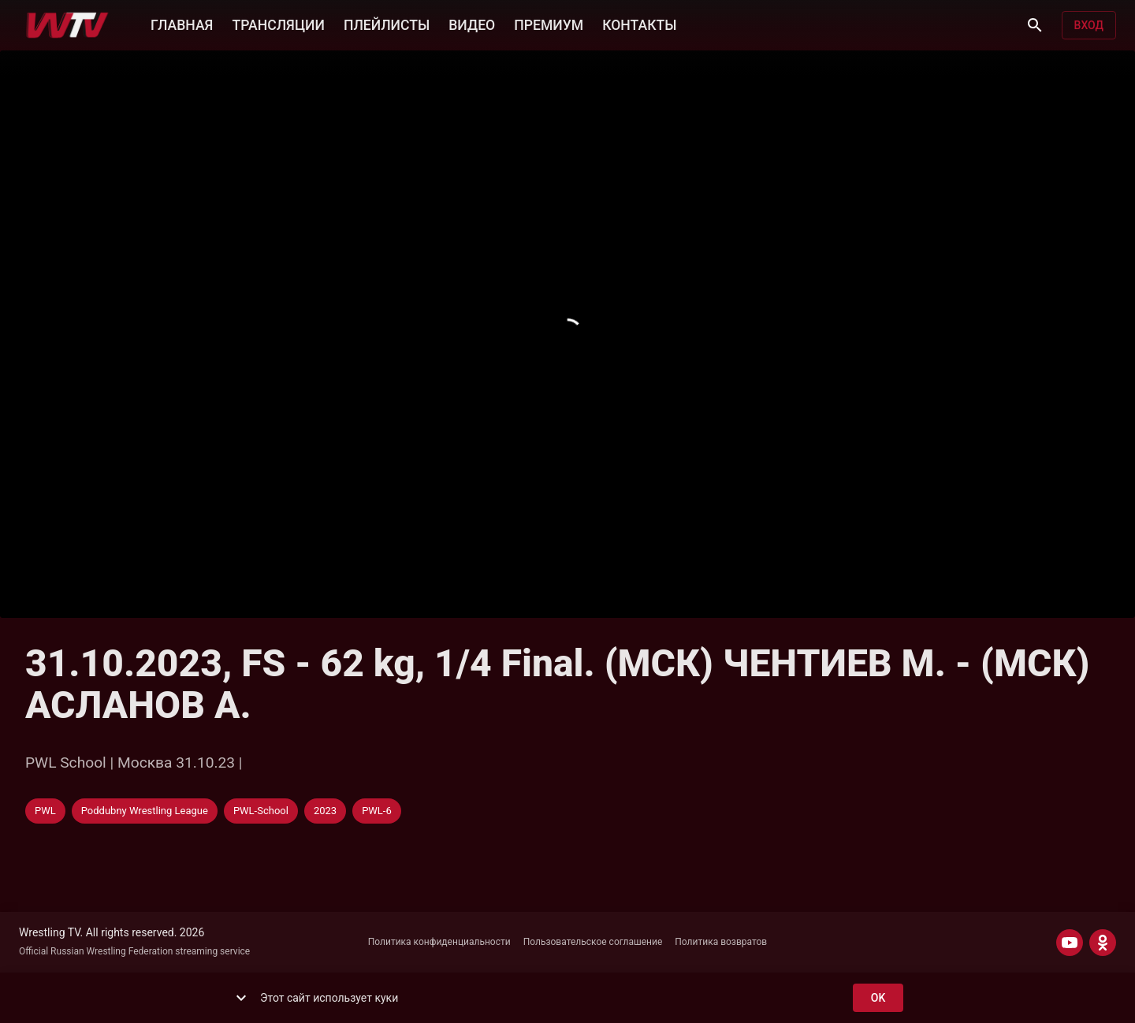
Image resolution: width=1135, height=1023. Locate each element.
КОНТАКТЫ (639, 23)
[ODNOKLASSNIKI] (1102, 942)
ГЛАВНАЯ (181, 23)
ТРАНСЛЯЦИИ (277, 23)
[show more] (241, 998)
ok (878, 998)
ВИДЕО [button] (471, 23)
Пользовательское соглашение (593, 941)
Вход (1088, 25)
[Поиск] (1035, 25)
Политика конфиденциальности (439, 941)
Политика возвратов (721, 941)
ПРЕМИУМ (548, 23)
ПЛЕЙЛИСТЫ (386, 23)
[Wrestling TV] (67, 25)
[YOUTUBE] (1069, 942)
